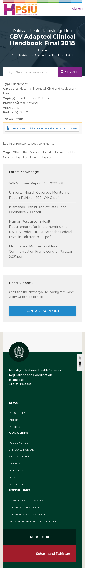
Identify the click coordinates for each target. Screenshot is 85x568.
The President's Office (24, 507)
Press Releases (19, 412)
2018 (15, 108)
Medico (35, 152)
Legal (47, 152)
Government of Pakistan (26, 500)
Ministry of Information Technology (35, 521)
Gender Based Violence (33, 98)
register (21, 143)
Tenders (15, 463)
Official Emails (19, 456)
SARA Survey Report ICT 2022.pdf (36, 183)
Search (70, 72)
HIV (24, 152)
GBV (16, 152)
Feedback (80, 362)
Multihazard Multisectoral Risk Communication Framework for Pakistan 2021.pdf (41, 251)
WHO (24, 112)
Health (34, 157)
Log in (7, 143)
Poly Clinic (16, 484)
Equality (21, 157)
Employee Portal (21, 449)
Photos (14, 426)
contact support (42, 311)
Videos (13, 419)
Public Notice (18, 442)
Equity (46, 157)
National (32, 103)
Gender (8, 157)
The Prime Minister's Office (27, 514)
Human (59, 152)
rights (71, 152)
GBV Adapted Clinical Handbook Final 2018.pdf (38, 128)
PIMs (12, 477)
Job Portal (17, 470)
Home (42, 50)
